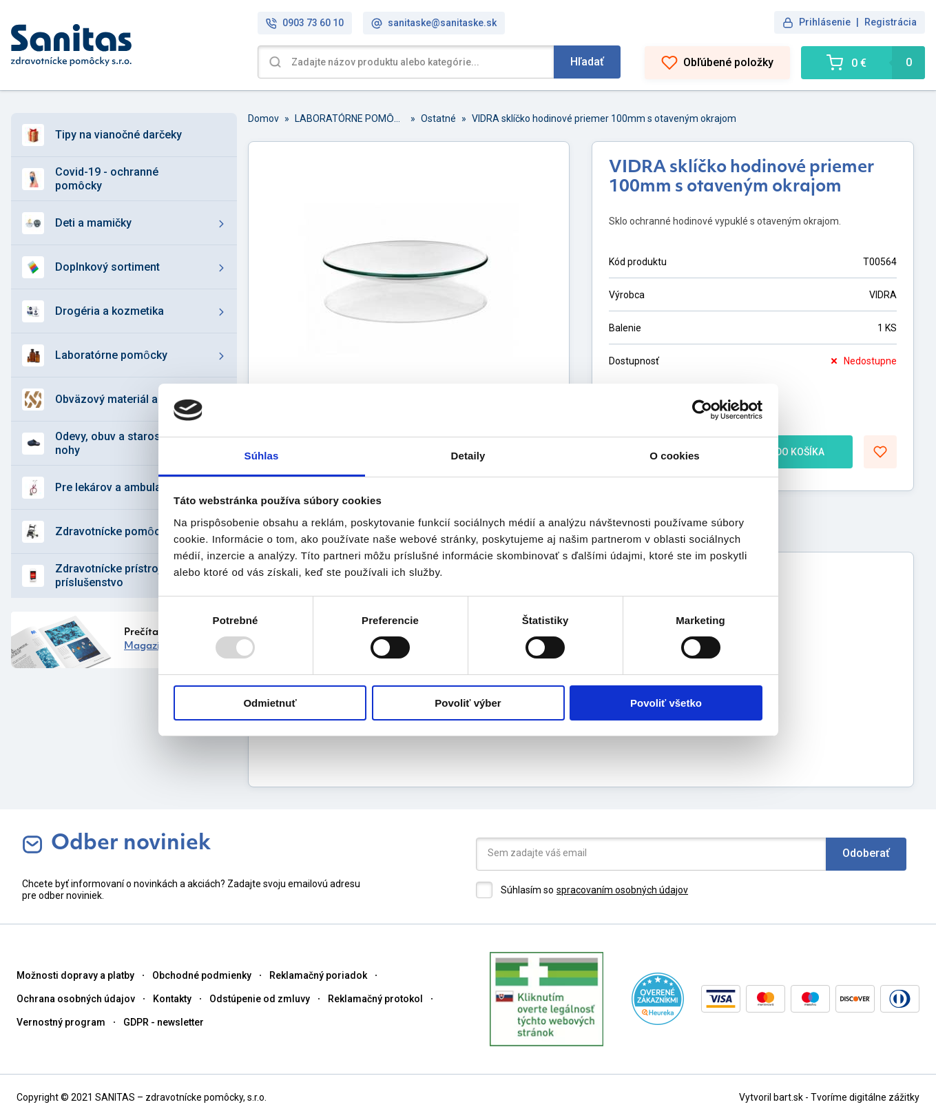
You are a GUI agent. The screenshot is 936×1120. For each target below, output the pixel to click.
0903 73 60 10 (305, 23)
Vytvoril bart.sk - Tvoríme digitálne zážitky (829, 1097)
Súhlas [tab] (262, 456)
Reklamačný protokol (375, 998)
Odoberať (866, 853)
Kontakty (172, 998)
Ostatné (438, 118)
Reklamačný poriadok (318, 975)
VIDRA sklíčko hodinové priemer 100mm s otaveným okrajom (604, 118)
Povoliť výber (468, 703)
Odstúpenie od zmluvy (259, 998)
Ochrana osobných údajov (76, 998)
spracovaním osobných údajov (622, 889)
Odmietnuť (269, 703)
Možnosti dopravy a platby (75, 975)
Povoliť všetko (666, 703)
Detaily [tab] (468, 456)
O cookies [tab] (674, 456)
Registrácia (890, 22)
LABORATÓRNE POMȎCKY (350, 118)
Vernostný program (61, 1022)
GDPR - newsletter (163, 1022)
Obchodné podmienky (201, 975)
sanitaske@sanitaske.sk (434, 23)
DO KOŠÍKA (787, 452)
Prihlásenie (825, 22)
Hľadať (587, 61)
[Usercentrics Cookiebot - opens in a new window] (702, 410)
